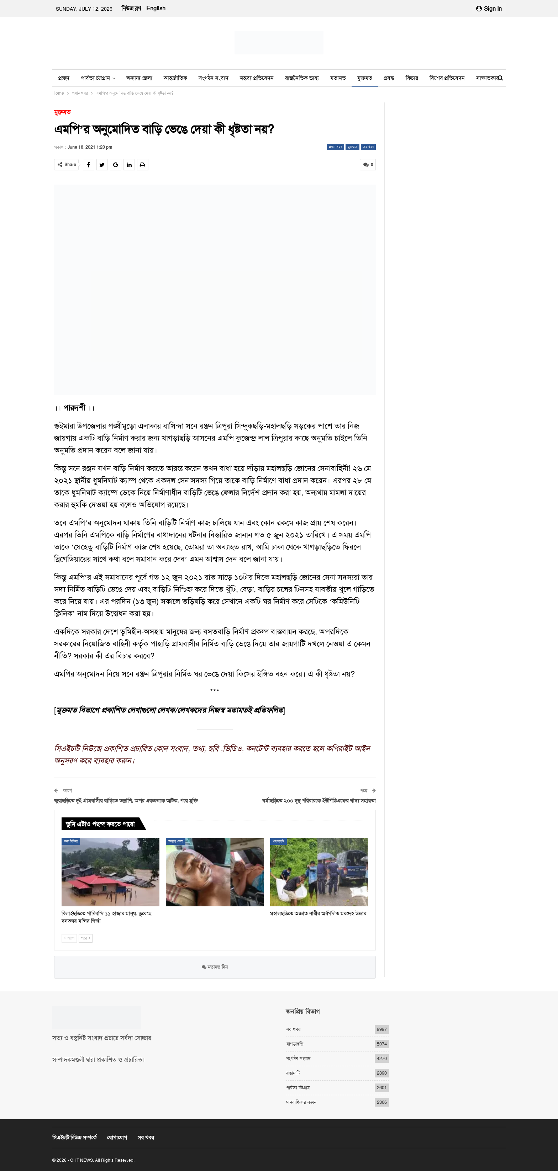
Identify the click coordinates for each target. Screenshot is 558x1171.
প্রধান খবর (335, 146)
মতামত (338, 78)
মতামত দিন (215, 967)
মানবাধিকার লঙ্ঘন (301, 1102)
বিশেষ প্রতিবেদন (447, 78)
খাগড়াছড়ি (278, 841)
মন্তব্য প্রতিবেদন (257, 78)
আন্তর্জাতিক (175, 78)
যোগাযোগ (117, 1137)
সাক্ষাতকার (487, 78)
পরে (85, 938)
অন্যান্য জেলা (139, 78)
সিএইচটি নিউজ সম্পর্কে (74, 1137)
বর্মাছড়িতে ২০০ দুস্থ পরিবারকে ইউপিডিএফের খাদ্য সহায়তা (319, 800)
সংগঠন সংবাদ (213, 78)
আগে (69, 938)
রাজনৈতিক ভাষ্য (302, 78)
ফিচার (412, 78)
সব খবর (368, 146)
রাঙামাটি (293, 1073)
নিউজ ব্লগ (131, 8)
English (155, 8)
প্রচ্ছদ (63, 78)
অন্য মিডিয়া (71, 841)
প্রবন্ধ (389, 78)
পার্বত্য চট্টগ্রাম (95, 78)
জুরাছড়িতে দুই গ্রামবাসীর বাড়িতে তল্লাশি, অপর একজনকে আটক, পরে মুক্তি (126, 800)
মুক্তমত (364, 78)
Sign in (489, 8)
